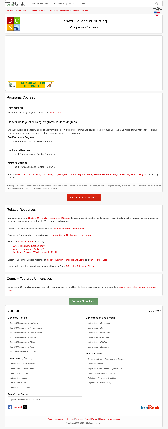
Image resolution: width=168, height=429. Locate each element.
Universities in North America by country (71, 235)
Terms (87, 419)
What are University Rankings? (28, 249)
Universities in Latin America (22, 368)
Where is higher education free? (29, 246)
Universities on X (95, 328)
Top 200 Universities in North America (26, 328)
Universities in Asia (18, 383)
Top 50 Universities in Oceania (23, 352)
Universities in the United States (68, 228)
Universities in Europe (19, 373)
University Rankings (39, 3)
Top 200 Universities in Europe (23, 337)
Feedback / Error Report (83, 301)
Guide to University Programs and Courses (49, 218)
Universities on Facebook (99, 323)
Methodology (59, 419)
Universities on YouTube (98, 337)
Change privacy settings (109, 419)
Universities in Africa (18, 378)
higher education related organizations (65, 260)
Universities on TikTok (97, 342)
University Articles (95, 364)
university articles (26, 241)
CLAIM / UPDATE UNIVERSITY (84, 197)
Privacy (94, 419)
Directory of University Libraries (101, 373)
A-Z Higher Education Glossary (81, 266)
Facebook (15, 407)
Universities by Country (64, 3)
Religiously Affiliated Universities (102, 378)
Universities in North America (22, 364)
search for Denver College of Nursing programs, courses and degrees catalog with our (81, 174)
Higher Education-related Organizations (105, 368)
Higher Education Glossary (99, 383)
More (82, 3)
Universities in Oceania (20, 387)
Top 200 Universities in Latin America (26, 333)
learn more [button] (55, 112)
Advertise (79, 419)
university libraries (98, 260)
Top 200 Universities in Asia (22, 347)
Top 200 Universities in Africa (22, 342)
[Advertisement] (84, 56)
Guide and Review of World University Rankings (37, 252)
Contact (70, 419)
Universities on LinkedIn (98, 347)
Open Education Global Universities (25, 400)
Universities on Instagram (99, 333)
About (50, 419)
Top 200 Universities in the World (24, 323)
